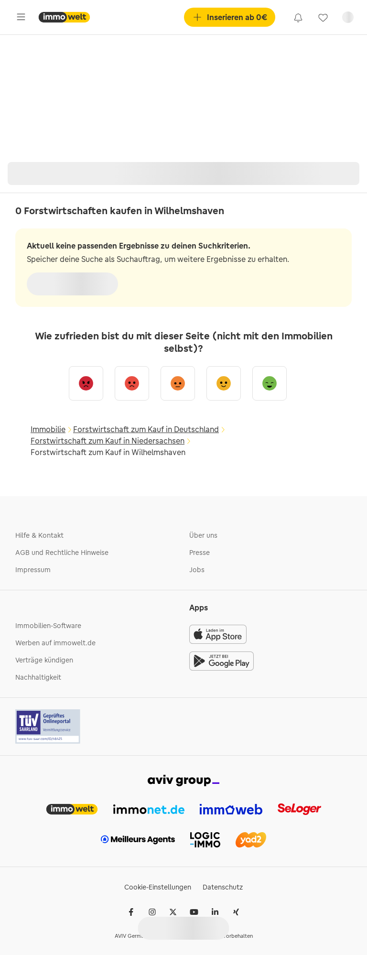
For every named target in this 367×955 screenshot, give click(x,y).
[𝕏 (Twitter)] (173, 912)
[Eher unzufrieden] (132, 383)
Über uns (203, 535)
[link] (298, 17)
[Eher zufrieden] (223, 383)
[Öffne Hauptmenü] (21, 17)
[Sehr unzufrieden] (86, 383)
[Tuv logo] (48, 726)
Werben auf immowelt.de (55, 643)
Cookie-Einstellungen (157, 887)
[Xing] (236, 912)
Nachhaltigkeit (38, 677)
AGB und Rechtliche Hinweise (61, 552)
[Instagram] (152, 912)
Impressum (33, 569)
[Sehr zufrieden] (269, 383)
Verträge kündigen (44, 660)
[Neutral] (178, 383)
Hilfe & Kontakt (39, 535)
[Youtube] (194, 912)
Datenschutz (223, 887)
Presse (199, 552)
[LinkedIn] (215, 912)
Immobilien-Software (48, 625)
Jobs (197, 569)
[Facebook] (131, 912)
